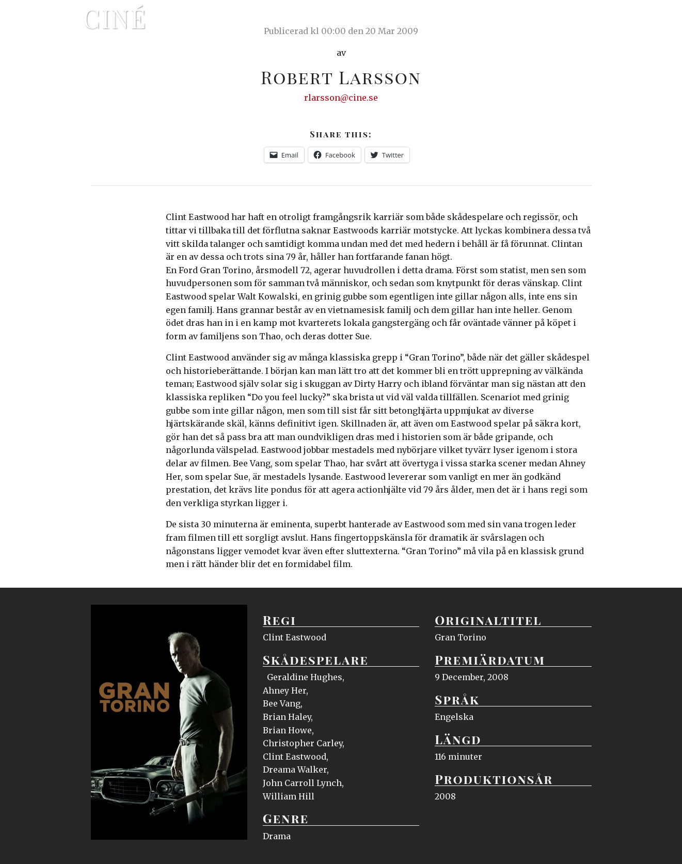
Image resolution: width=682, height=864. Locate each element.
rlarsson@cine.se (341, 97)
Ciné (115, 18)
